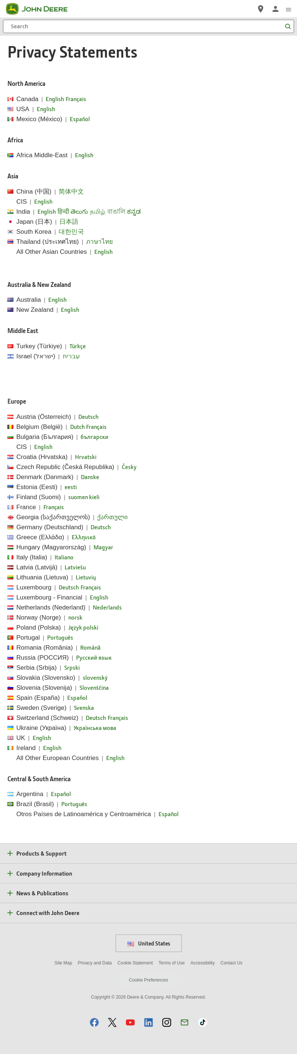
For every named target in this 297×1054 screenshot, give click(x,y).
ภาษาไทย (99, 241)
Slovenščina (94, 687)
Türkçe (77, 346)
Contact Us (231, 963)
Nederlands (107, 607)
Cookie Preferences (148, 980)
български (94, 436)
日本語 (68, 221)
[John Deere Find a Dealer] (260, 9)
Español (80, 119)
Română (90, 647)
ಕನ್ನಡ (134, 211)
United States (148, 943)
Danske (90, 477)
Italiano (64, 557)
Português (60, 637)
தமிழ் (97, 211)
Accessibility (202, 963)
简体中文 (71, 191)
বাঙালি (116, 211)
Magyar (103, 547)
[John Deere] (41, 9)
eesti (71, 487)
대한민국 (71, 231)
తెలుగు (79, 211)
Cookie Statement (135, 963)
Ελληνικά (84, 537)
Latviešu (75, 567)
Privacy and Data (95, 963)
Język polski (83, 627)
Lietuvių (86, 577)
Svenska (84, 707)
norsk (75, 617)
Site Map (63, 963)
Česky (129, 467)
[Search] (148, 26)
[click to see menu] (288, 9)
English (55, 99)
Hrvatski (86, 456)
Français (76, 99)
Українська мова (95, 727)
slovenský (95, 677)
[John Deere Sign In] (275, 9)
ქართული (112, 517)
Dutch (77, 426)
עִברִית (71, 356)
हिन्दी (63, 211)
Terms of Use (172, 963)
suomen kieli (83, 497)
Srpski (72, 667)
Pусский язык (94, 657)
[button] (94, 1022)
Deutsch (88, 416)
